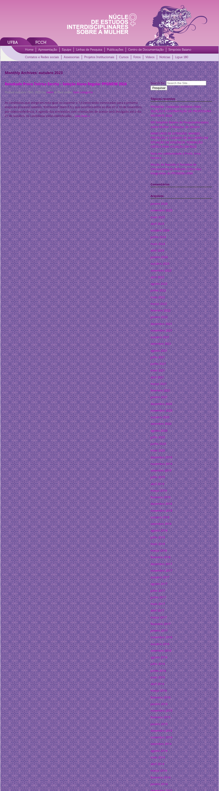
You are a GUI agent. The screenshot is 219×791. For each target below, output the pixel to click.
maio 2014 (157, 757)
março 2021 (158, 384)
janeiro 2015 (159, 724)
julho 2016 (157, 664)
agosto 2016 (158, 657)
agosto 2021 (158, 350)
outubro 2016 (159, 644)
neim (49, 92)
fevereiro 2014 (160, 777)
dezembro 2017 (161, 564)
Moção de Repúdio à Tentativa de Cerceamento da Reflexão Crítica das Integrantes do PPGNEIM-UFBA (175, 168)
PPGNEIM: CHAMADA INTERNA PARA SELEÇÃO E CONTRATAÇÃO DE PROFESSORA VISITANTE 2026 (180, 111)
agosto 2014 (158, 751)
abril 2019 (157, 484)
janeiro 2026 (159, 204)
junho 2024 (158, 237)
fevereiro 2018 (160, 557)
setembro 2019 (160, 470)
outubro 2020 (159, 417)
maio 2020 (157, 450)
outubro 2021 (159, 337)
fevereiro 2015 (160, 717)
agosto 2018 (158, 530)
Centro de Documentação (146, 49)
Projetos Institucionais (99, 57)
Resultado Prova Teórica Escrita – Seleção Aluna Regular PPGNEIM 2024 (66, 84)
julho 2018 (157, 537)
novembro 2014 (161, 737)
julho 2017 (157, 591)
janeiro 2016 (159, 704)
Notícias (164, 57)
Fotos (137, 57)
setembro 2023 (160, 270)
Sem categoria (83, 92)
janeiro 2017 (159, 630)
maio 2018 (157, 544)
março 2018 (158, 550)
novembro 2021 (161, 330)
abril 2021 (157, 377)
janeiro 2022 (159, 317)
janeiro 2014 (159, 784)
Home (29, 49)
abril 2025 (157, 224)
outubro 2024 (159, 230)
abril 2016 (157, 684)
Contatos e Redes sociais (42, 57)
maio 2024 (157, 244)
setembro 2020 (160, 424)
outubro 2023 (159, 264)
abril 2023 (157, 277)
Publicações (115, 49)
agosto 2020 (158, 430)
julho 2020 (157, 437)
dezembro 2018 (161, 504)
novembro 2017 (161, 570)
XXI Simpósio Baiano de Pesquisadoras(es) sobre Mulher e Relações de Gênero (179, 124)
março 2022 (158, 304)
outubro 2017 (159, 577)
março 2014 (158, 770)
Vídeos (150, 57)
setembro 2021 (160, 344)
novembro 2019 (161, 464)
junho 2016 (158, 671)
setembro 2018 (160, 524)
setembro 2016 (160, 650)
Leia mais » (82, 116)
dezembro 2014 (161, 731)
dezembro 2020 (161, 404)
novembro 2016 (161, 637)
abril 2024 (157, 250)
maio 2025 (157, 217)
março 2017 (158, 617)
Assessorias (71, 57)
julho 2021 (157, 357)
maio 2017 (157, 604)
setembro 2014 (160, 744)
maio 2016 (157, 677)
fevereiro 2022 (160, 310)
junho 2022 (158, 290)
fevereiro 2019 (160, 497)
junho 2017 (158, 597)
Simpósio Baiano (179, 49)
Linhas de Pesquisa (89, 49)
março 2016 (158, 690)
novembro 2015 (161, 710)
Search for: (157, 83)
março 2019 (158, 490)
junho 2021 (158, 364)
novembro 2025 (161, 210)
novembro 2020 (161, 410)
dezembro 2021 (161, 324)
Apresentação (47, 49)
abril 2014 (157, 764)
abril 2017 (157, 610)
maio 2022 (157, 297)
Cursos (124, 57)
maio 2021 (157, 370)
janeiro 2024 (159, 257)
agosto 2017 (158, 584)
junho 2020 (158, 444)
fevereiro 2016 (160, 697)
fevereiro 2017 (160, 624)
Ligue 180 (181, 57)
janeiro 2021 (159, 397)
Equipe (66, 49)
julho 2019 (157, 477)
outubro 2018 (159, 517)
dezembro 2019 (161, 457)
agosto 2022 (158, 284)
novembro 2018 (161, 510)
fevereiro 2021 (160, 390)
